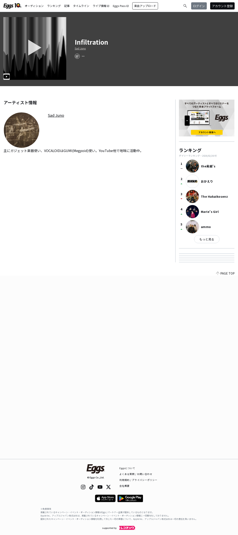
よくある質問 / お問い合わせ (136, 474)
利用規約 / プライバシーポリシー (138, 480)
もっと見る (206, 239)
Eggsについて (127, 468)
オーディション (34, 6)
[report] (83, 56)
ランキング (54, 6)
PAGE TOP (225, 456)
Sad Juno (80, 48)
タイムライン (81, 6)
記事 (67, 6)
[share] (77, 56)
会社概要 (124, 485)
